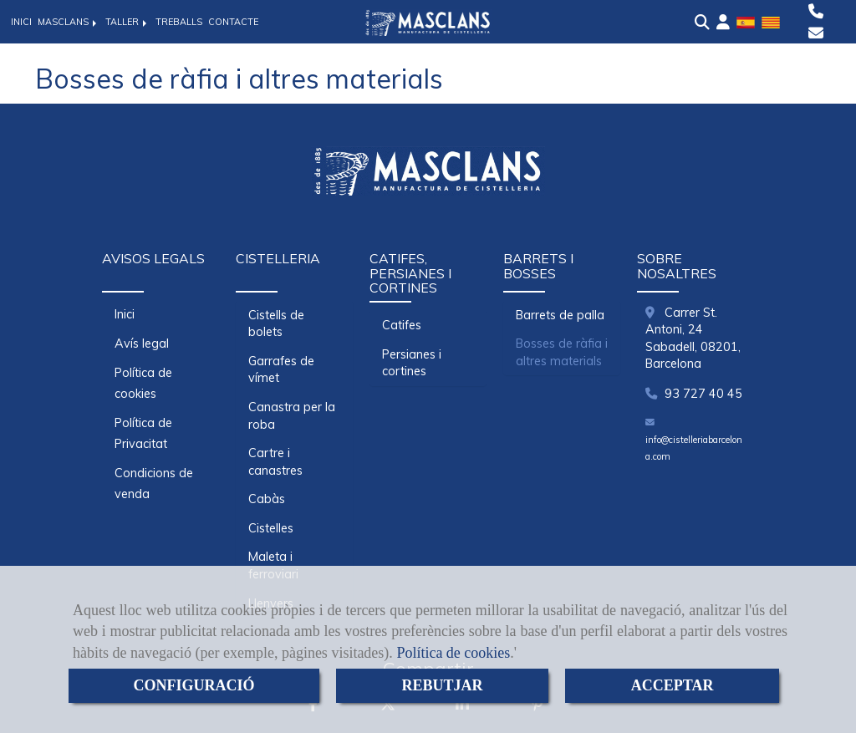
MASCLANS (68, 22)
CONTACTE (233, 22)
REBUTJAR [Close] (442, 685)
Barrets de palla (560, 315)
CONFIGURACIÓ (193, 685)
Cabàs (266, 498)
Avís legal (142, 343)
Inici (125, 314)
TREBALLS (178, 22)
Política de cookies (453, 652)
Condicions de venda (154, 483)
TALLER (127, 22)
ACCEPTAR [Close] (672, 685)
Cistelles (270, 528)
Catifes (401, 325)
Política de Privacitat (143, 433)
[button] (723, 22)
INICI (21, 22)
